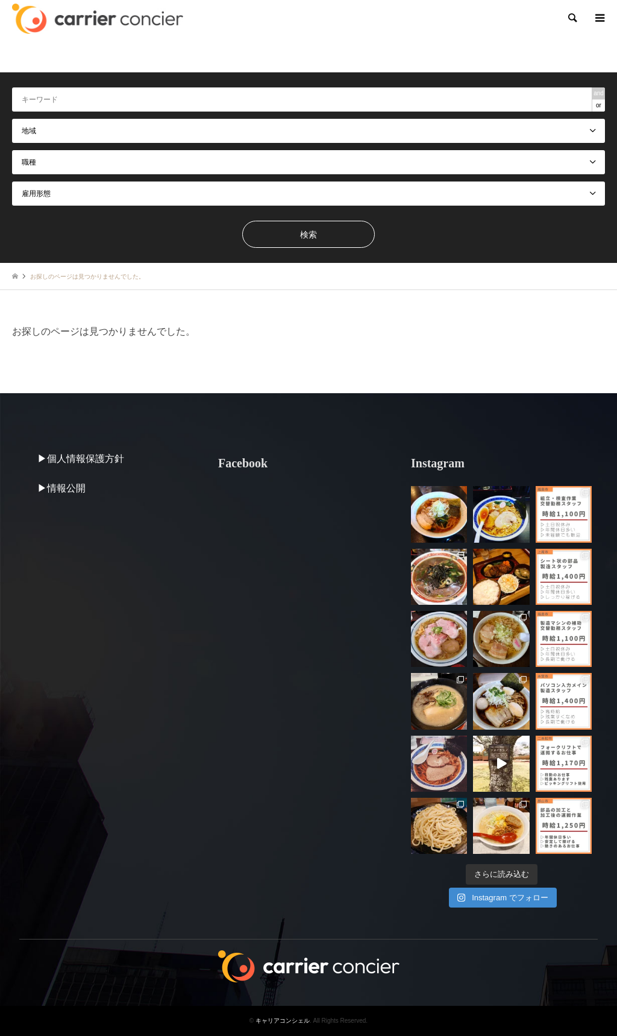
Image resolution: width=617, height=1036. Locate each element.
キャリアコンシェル (282, 1020)
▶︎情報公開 (61, 488)
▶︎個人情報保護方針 (80, 458)
